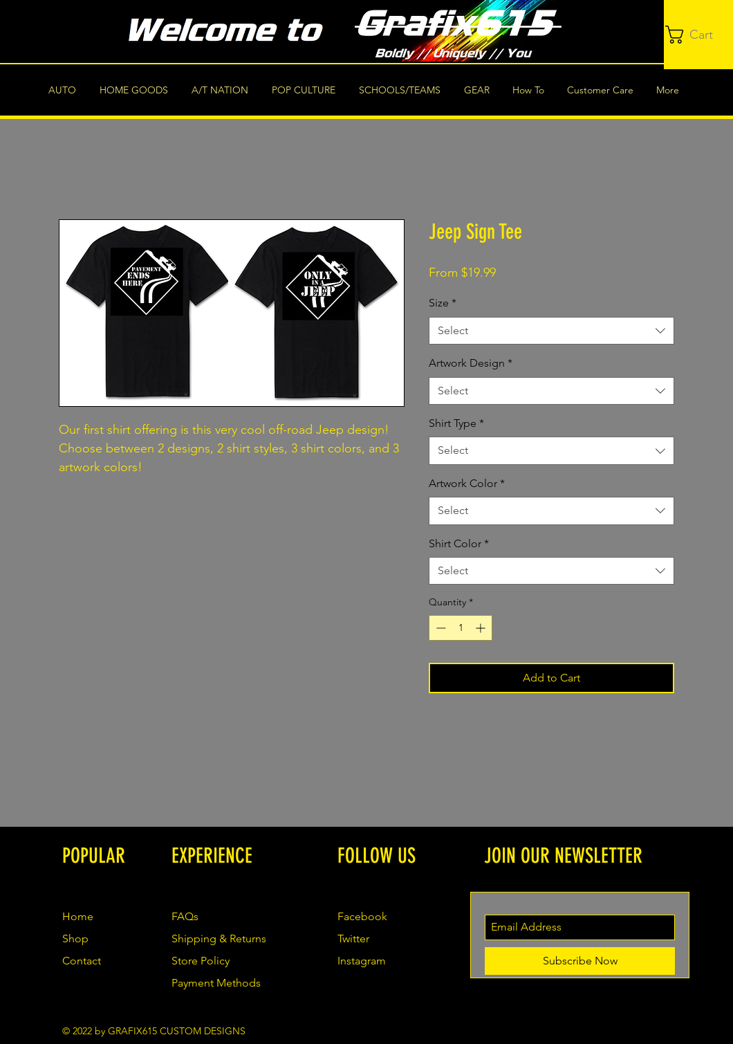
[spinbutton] (460, 628)
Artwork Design (470, 362)
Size (442, 302)
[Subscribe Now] (580, 961)
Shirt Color (459, 543)
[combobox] (551, 331)
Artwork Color (467, 483)
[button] (699, 35)
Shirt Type (456, 423)
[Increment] (481, 628)
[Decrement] (439, 628)
